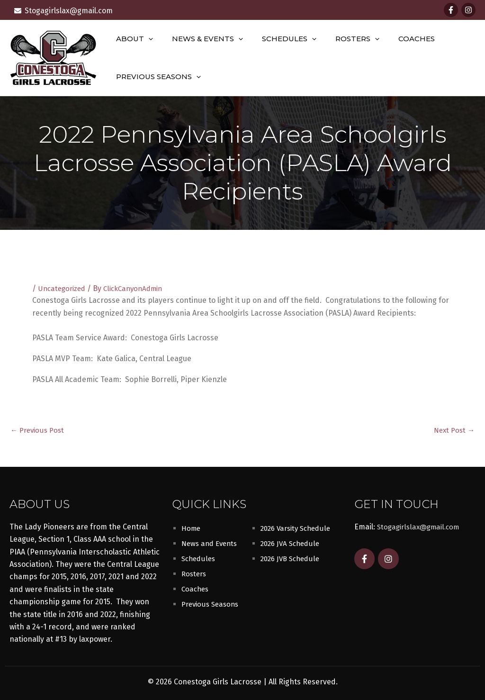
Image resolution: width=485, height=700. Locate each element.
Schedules (277, 39)
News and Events (211, 543)
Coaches (395, 38)
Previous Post (39, 430)
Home (191, 528)
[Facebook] (451, 10)
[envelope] (63, 10)
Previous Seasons (156, 77)
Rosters (341, 39)
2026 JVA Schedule (291, 543)
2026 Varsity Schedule (298, 528)
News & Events (200, 39)
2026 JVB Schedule (292, 558)
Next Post (453, 430)
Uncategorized (63, 288)
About (132, 39)
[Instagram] (468, 10)
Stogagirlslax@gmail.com (421, 526)
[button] (146, 39)
